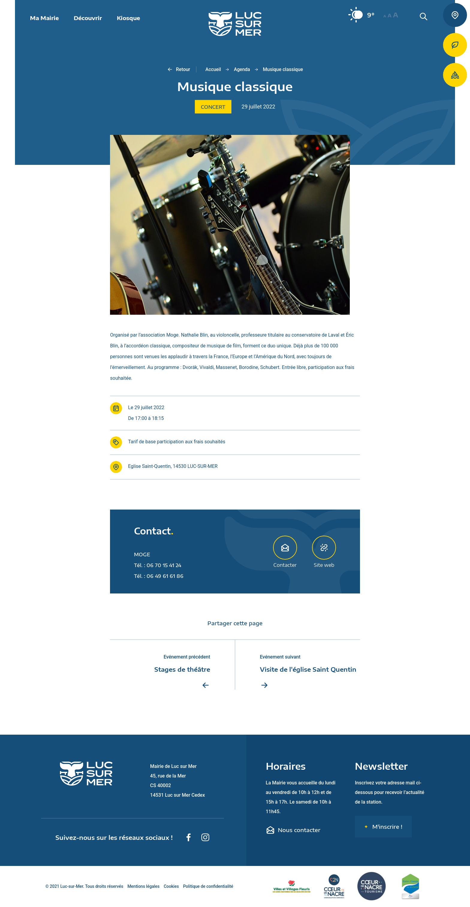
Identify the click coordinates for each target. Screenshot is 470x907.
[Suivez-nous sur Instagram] (205, 838)
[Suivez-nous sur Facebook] (188, 838)
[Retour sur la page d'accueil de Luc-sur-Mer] (235, 24)
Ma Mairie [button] (44, 17)
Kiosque (128, 17)
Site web (324, 551)
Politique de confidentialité (208, 886)
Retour (178, 70)
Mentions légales (143, 886)
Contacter (285, 551)
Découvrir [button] (88, 17)
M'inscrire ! (386, 826)
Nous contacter (293, 830)
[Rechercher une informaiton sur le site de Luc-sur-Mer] (434, 24)
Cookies (171, 886)
